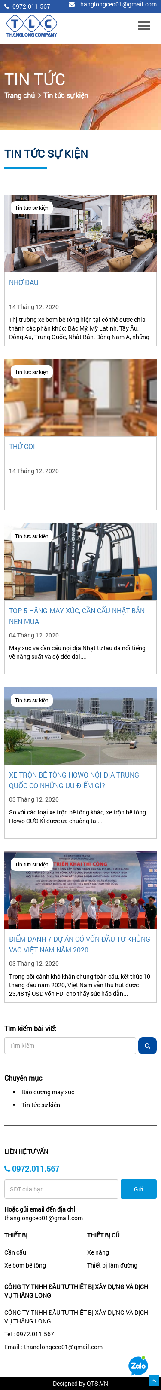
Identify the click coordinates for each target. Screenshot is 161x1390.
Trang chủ (19, 95)
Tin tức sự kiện (65, 95)
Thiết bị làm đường (112, 1265)
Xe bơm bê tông (25, 1265)
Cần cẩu (15, 1252)
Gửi (138, 1189)
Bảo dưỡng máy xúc (47, 1092)
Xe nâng (98, 1252)
